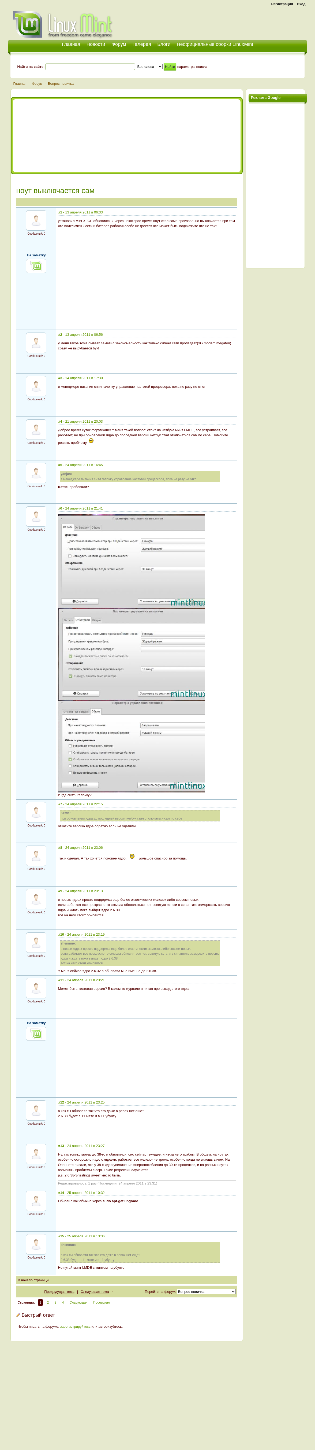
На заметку (36, 255)
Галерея (142, 44)
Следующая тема (95, 1292)
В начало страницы (33, 1280)
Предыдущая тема (59, 1292)
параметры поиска (192, 67)
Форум (118, 44)
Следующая (79, 1302)
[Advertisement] (244, 21)
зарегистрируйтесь (75, 1326)
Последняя (101, 1302)
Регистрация (282, 4)
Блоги (163, 44)
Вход (301, 4)
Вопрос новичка (61, 84)
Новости (96, 44)
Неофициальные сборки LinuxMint (215, 44)
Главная (19, 84)
